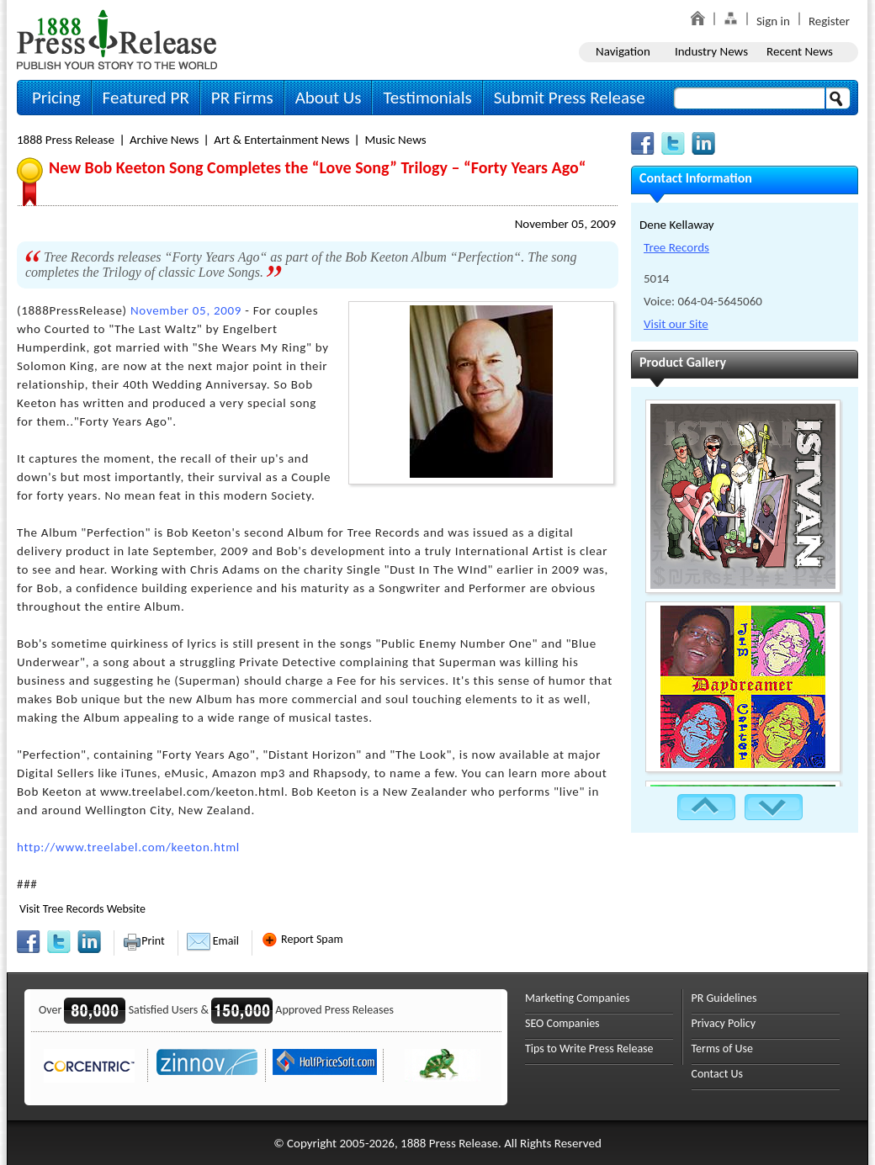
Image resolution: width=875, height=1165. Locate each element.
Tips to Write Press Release (589, 1048)
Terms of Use (723, 1048)
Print (143, 941)
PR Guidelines (724, 998)
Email (213, 941)
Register (829, 21)
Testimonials (427, 98)
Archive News (164, 139)
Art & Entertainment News (281, 139)
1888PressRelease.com (117, 39)
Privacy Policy (724, 1023)
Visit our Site (676, 323)
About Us (328, 98)
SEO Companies (562, 1023)
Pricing (56, 98)
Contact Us (718, 1074)
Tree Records (676, 247)
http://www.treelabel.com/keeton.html (128, 847)
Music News (395, 139)
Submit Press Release (569, 98)
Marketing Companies (577, 998)
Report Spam (302, 939)
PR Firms (242, 98)
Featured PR (146, 98)
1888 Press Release (65, 139)
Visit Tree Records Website (82, 909)
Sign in (773, 21)
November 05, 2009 (565, 223)
